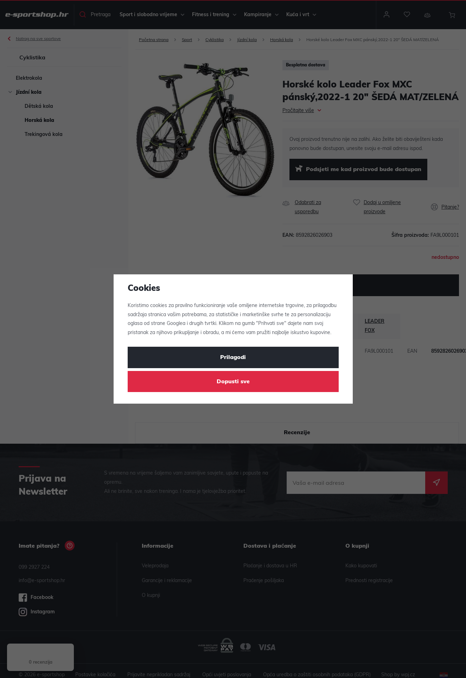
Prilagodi (233, 357)
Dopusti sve (233, 382)
